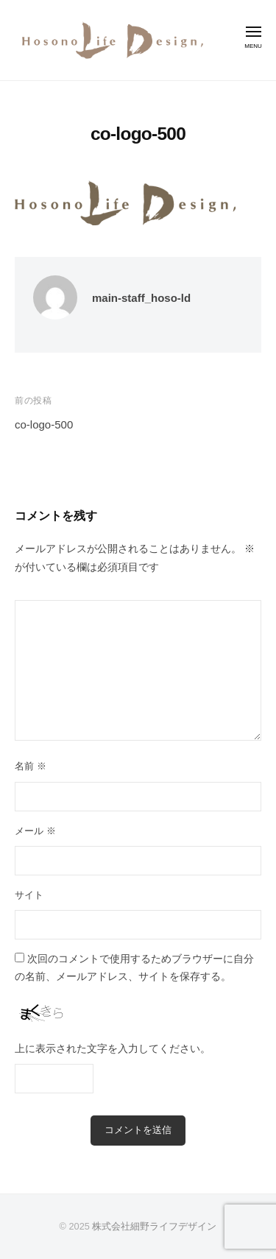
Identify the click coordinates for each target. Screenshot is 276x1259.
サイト (29, 894)
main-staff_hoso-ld (141, 298)
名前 (30, 766)
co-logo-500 (44, 424)
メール (35, 830)
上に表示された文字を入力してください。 (112, 1048)
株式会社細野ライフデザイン (154, 1226)
